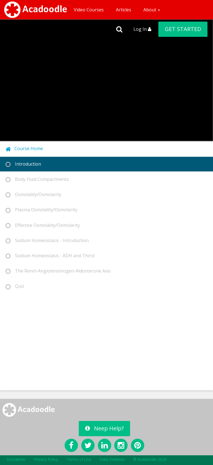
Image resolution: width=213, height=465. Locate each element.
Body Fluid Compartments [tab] (37, 179)
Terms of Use (79, 459)
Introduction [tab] (23, 164)
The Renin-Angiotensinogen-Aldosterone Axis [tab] (58, 271)
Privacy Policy (46, 459)
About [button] (151, 10)
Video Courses (89, 10)
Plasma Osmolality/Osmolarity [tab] (41, 210)
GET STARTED (183, 29)
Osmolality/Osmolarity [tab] (33, 194)
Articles (123, 10)
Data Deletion (112, 459)
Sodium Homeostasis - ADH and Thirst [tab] (50, 256)
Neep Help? (104, 428)
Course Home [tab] (24, 148)
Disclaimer (16, 459)
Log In (142, 29)
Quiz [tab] (15, 286)
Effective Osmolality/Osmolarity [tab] (43, 225)
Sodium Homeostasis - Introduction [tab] (47, 240)
